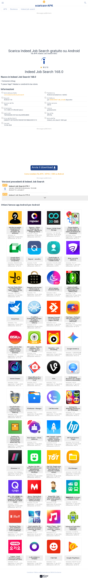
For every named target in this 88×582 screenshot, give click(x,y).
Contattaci (30, 572)
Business (14, 9)
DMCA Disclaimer (55, 572)
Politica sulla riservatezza (42, 572)
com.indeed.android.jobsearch (14, 95)
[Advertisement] (44, 32)
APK (5, 9)
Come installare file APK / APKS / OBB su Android (44, 174)
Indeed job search (28, 9)
